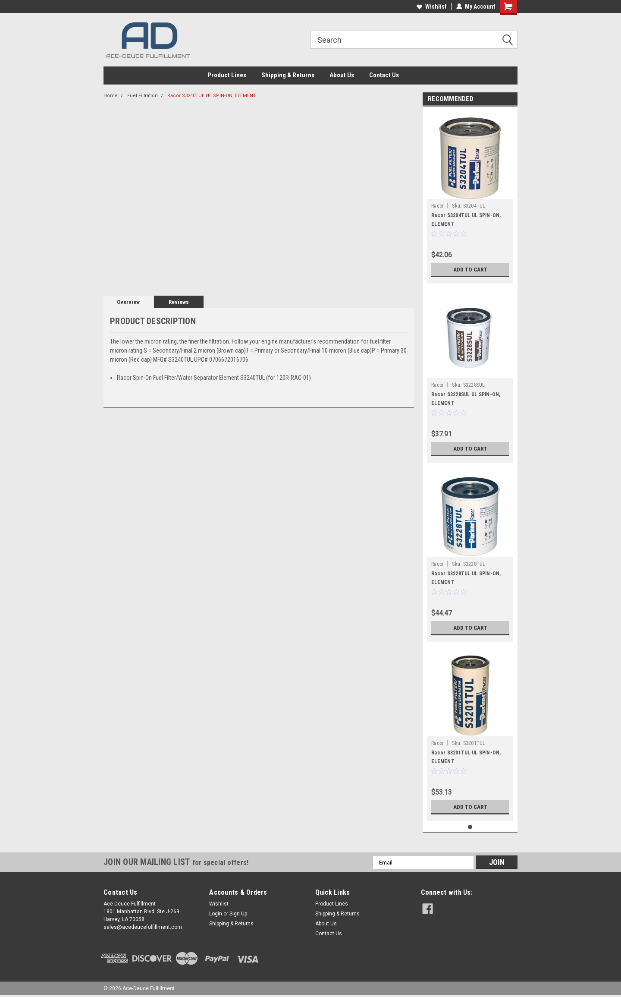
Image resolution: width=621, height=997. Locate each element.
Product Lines (226, 75)
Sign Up (238, 914)
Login (215, 914)
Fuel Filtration (142, 95)
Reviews (179, 302)
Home (111, 95)
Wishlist (431, 6)
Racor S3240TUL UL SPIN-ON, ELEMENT (211, 95)
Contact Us (384, 75)
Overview (128, 302)
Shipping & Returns (287, 75)
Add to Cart (470, 269)
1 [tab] (470, 827)
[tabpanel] (470, 197)
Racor (437, 206)
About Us (341, 75)
